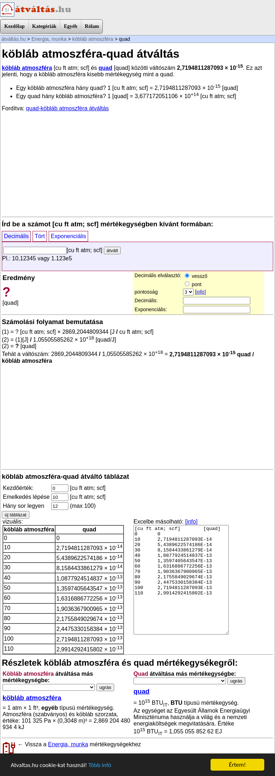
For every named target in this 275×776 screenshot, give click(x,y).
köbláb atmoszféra (92, 39)
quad (105, 68)
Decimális (16, 236)
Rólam (92, 26)
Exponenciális (68, 236)
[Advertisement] (137, 164)
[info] (200, 292)
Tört (40, 236)
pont (193, 284)
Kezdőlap (14, 26)
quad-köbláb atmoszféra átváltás (67, 108)
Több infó (99, 765)
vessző (196, 276)
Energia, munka (49, 39)
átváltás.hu (13, 39)
